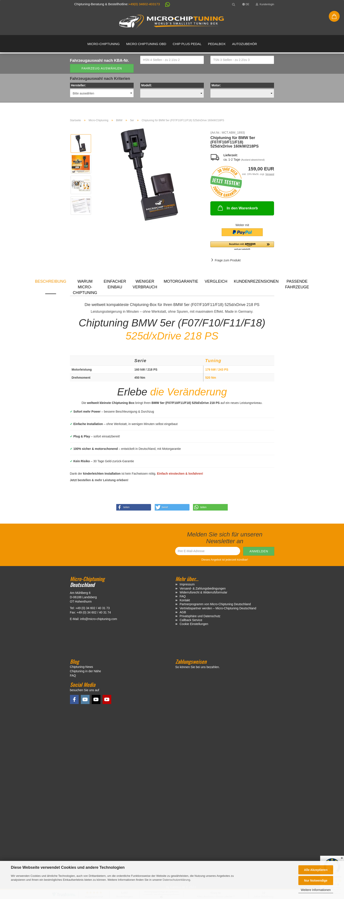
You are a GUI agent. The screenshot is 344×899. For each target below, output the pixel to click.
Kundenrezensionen (256, 281)
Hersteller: (78, 85)
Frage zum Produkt (228, 260)
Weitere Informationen (316, 890)
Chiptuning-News (81, 667)
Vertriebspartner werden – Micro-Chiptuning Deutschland (218, 608)
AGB (183, 612)
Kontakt (185, 600)
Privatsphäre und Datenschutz (200, 616)
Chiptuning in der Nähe (85, 671)
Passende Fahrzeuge (297, 284)
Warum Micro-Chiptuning (85, 286)
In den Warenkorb (237, 207)
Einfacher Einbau (115, 284)
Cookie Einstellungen (194, 624)
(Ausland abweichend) (253, 159)
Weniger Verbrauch (145, 284)
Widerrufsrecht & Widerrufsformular (203, 592)
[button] (165, 5)
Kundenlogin (265, 4)
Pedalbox (217, 44)
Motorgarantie (181, 281)
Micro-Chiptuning (103, 44)
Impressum (187, 584)
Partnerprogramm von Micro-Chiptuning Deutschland (215, 604)
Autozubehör (244, 44)
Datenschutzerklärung (176, 879)
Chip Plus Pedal (187, 44)
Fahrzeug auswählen (101, 68)
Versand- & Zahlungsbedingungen (203, 588)
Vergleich (216, 281)
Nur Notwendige (315, 880)
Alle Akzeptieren (315, 870)
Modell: (146, 85)
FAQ (183, 596)
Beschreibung (50, 281)
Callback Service (191, 620)
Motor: (216, 85)
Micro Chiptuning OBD (146, 44)
